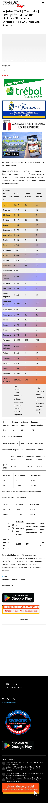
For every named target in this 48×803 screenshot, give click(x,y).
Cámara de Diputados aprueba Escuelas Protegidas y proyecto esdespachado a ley (24, 774)
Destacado (12, 60)
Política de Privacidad (9, 702)
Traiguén (37, 60)
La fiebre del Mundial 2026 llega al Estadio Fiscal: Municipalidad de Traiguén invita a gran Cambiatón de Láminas (24, 769)
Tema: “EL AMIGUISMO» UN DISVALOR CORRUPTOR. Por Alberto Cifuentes (25, 763)
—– (3, 577)
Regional (25, 60)
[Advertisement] (24, 652)
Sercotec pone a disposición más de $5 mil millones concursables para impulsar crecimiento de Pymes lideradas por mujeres (24, 780)
